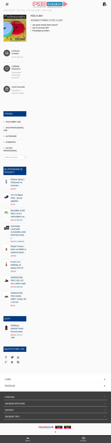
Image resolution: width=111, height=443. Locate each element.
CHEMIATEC (10, 142)
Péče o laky (37, 16)
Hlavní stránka (9, 10)
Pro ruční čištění (34, 10)
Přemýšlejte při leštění (40, 31)
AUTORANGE (10, 136)
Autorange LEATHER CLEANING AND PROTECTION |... (18, 232)
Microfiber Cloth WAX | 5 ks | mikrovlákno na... (18, 213)
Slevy (7, 319)
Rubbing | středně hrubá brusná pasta (17, 328)
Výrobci (8, 114)
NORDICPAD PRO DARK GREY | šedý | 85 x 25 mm (18, 297)
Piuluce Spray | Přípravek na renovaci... (17, 182)
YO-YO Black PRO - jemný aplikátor (17, 198)
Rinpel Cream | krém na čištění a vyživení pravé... (18, 249)
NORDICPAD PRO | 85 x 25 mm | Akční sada (18, 280)
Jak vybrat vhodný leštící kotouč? (45, 25)
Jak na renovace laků (40, 28)
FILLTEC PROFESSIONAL (10, 149)
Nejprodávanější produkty (13, 170)
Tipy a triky (21, 10)
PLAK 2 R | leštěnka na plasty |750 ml (17, 265)
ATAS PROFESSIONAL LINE (13, 129)
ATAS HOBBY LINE (13, 122)
